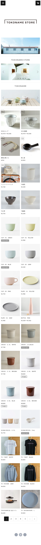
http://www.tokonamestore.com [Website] (25, 534)
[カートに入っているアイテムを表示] (38, 3)
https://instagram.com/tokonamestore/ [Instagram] (20, 534)
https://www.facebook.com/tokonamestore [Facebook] (16, 534)
